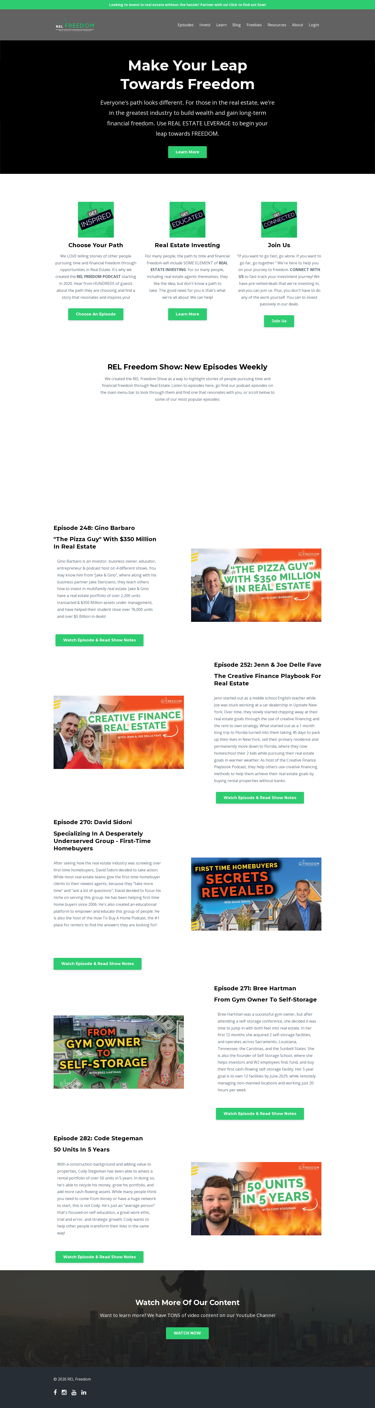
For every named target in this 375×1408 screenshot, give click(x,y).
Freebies (254, 24)
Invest (204, 24)
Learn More (187, 152)
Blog (236, 24)
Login (314, 24)
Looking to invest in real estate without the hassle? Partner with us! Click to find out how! (187, 4)
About (297, 24)
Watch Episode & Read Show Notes (99, 640)
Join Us (279, 321)
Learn (221, 24)
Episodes (186, 24)
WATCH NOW (187, 1333)
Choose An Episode (96, 314)
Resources (277, 24)
